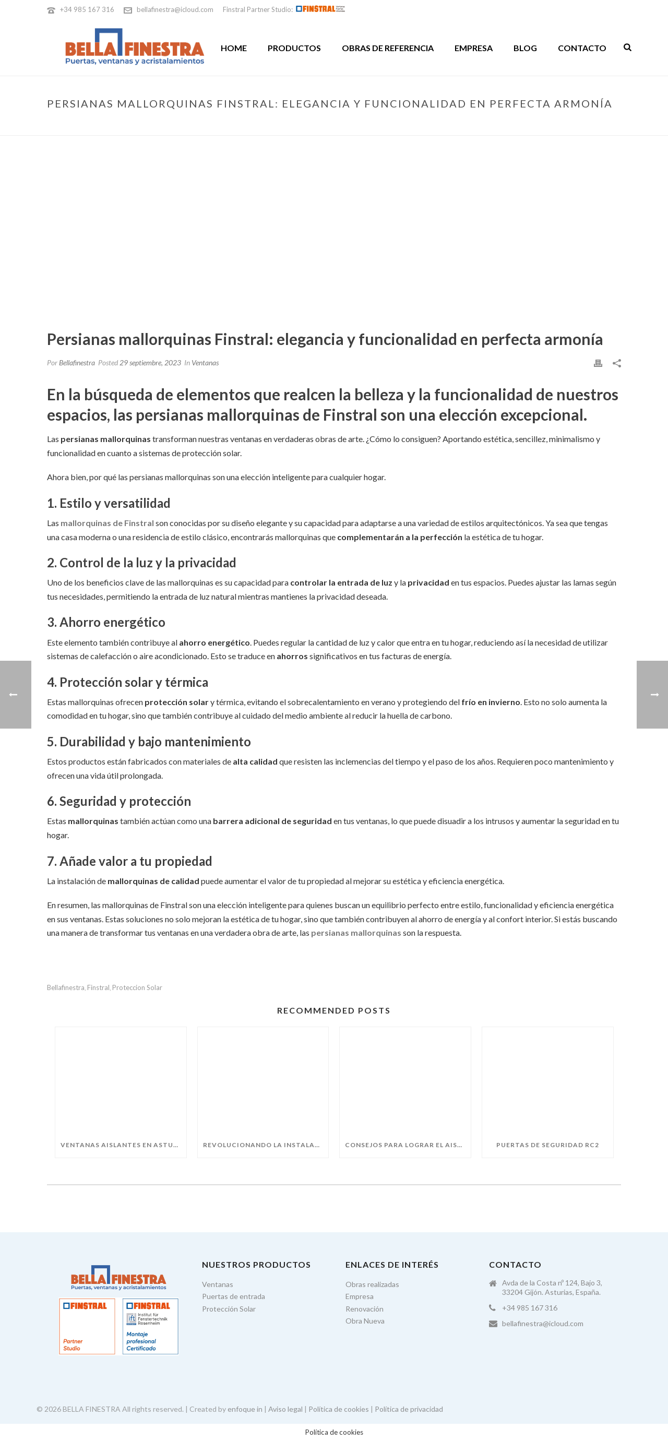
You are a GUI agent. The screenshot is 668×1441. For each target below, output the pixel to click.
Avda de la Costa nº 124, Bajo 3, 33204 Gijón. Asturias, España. (552, 1287)
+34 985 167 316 (87, 9)
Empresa (474, 48)
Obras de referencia (388, 48)
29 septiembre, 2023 (150, 362)
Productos (294, 48)
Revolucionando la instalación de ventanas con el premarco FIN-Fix (266, 1145)
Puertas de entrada (233, 1296)
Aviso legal (285, 1408)
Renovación (364, 1308)
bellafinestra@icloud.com (175, 9)
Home (234, 48)
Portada (302, 125)
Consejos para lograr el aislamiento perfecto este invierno (408, 1145)
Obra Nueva (365, 1320)
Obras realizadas (372, 1284)
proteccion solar (137, 987)
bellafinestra (66, 987)
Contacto (582, 48)
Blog (525, 48)
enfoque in (245, 1408)
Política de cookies (338, 1408)
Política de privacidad (409, 1408)
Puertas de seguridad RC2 (547, 1145)
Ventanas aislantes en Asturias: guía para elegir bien (123, 1145)
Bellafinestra (77, 362)
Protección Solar (229, 1308)
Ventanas (205, 362)
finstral (98, 987)
